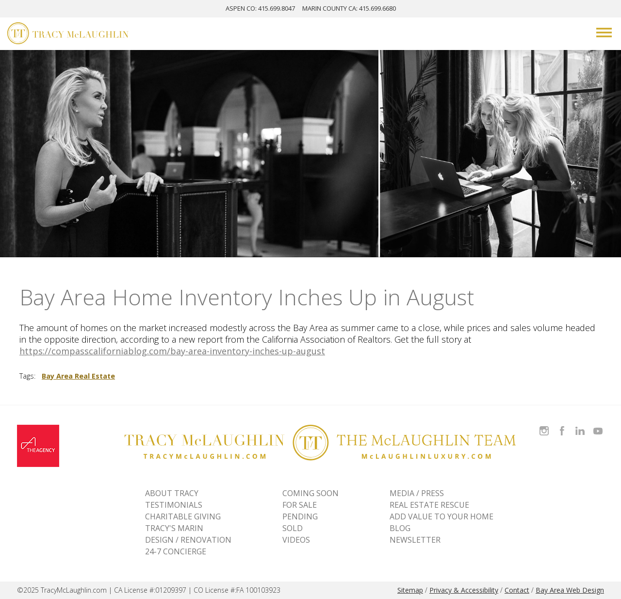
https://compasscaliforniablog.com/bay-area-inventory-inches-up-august (172, 351)
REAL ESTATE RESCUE (429, 504)
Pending (300, 516)
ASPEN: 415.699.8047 (260, 8)
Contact (517, 590)
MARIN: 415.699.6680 (349, 8)
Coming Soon (310, 493)
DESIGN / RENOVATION (188, 539)
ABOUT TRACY (171, 493)
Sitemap (410, 590)
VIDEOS (296, 539)
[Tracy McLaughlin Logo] (68, 34)
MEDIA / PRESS (417, 493)
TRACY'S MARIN (174, 528)
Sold (292, 528)
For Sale (299, 504)
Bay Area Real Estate (78, 376)
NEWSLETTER (415, 539)
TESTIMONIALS (173, 504)
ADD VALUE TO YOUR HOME (441, 516)
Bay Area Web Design (570, 590)
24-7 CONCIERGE (175, 551)
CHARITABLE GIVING (183, 516)
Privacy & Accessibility (463, 590)
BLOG (400, 528)
